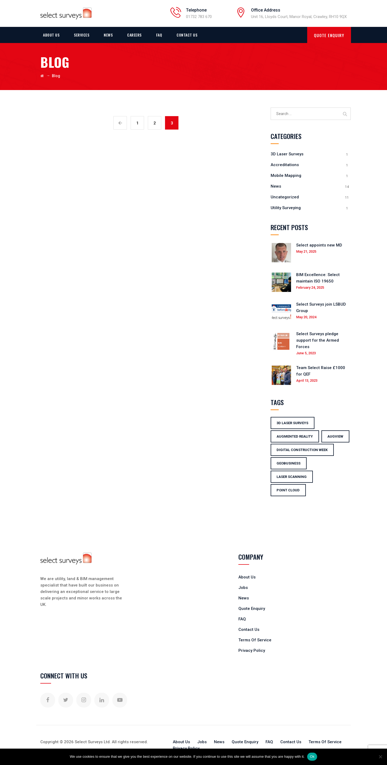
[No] (380, 756)
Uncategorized (285, 197)
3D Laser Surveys (287, 154)
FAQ (159, 35)
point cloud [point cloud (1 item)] (288, 490)
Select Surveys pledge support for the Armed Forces (317, 340)
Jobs (243, 587)
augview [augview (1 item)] (335, 436)
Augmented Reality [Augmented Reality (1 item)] (295, 436)
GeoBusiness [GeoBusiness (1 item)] (288, 463)
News (108, 35)
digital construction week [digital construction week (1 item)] (302, 450)
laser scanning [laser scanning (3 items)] (292, 477)
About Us (51, 35)
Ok (312, 757)
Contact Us (187, 35)
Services (81, 35)
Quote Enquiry (251, 608)
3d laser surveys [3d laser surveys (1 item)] (292, 423)
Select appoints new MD (319, 245)
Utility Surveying (286, 207)
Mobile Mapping (286, 175)
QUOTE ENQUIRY (329, 35)
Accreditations (285, 164)
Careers (134, 35)
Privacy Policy (251, 650)
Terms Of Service (254, 640)
